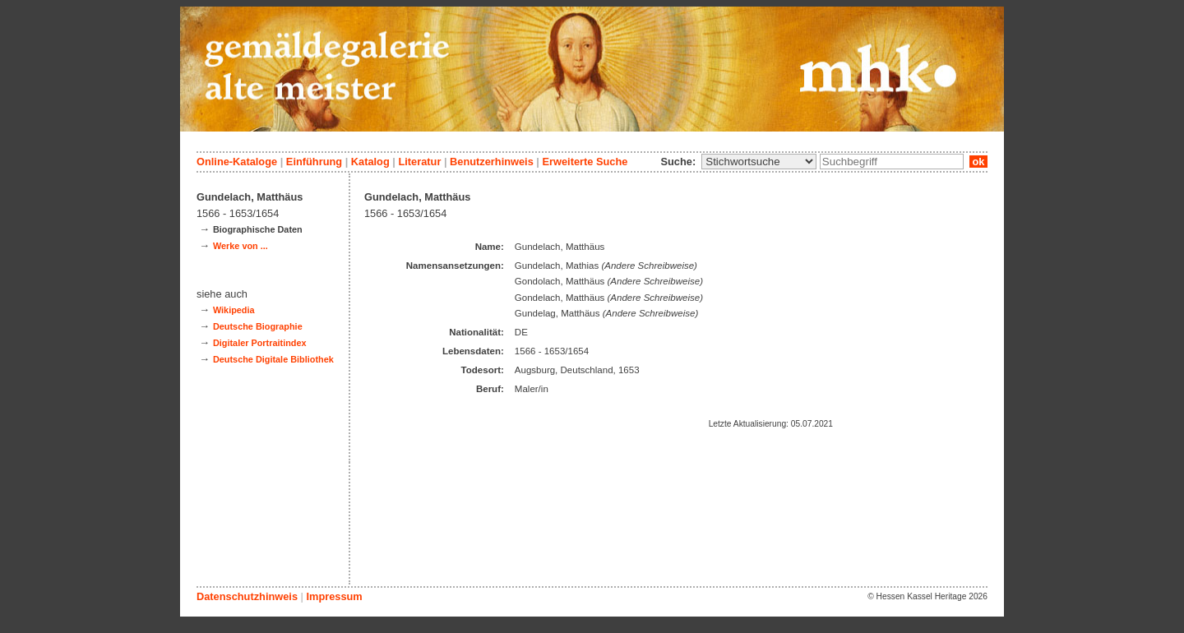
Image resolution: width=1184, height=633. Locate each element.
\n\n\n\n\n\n (758, 161)
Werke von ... (240, 246)
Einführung (314, 161)
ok (978, 161)
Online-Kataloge (237, 161)
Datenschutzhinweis (247, 596)
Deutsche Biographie (258, 326)
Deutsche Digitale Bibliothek (273, 359)
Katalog (370, 161)
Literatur (419, 161)
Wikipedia (234, 310)
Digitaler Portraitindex (260, 343)
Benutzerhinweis (492, 161)
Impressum (334, 596)
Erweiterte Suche (584, 161)
